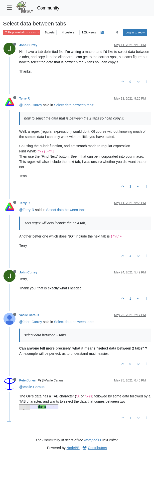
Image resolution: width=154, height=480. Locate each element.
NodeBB (73, 448)
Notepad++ (92, 440)
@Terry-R (26, 210)
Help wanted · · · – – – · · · (21, 32)
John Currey (28, 45)
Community (48, 7)
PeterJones (27, 380)
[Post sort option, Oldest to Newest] (117, 32)
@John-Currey (30, 105)
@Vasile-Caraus (31, 387)
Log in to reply (135, 32)
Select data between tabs (73, 105)
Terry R (24, 98)
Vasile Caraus (29, 315)
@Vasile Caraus (50, 380)
